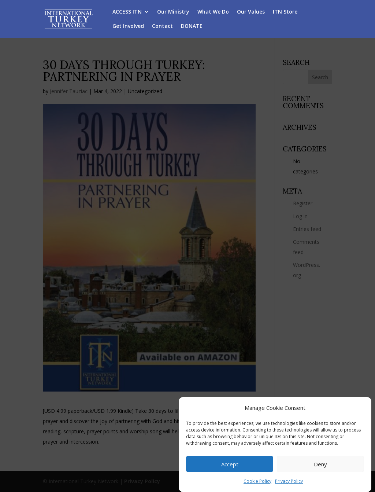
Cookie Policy (257, 482)
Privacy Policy (289, 482)
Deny (320, 464)
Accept (229, 464)
